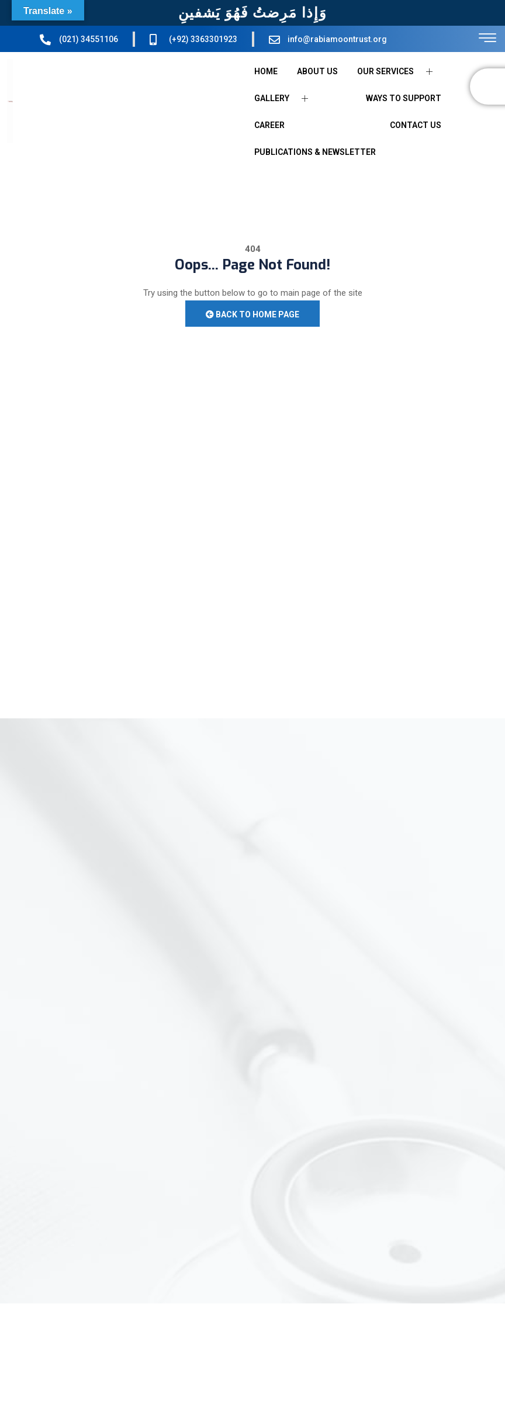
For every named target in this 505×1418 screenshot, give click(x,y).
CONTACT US (415, 125)
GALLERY (285, 98)
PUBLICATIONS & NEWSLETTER (315, 152)
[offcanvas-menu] (487, 38)
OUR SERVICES (399, 71)
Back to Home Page (252, 314)
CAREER (269, 125)
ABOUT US (317, 71)
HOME (266, 71)
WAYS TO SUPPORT (403, 98)
